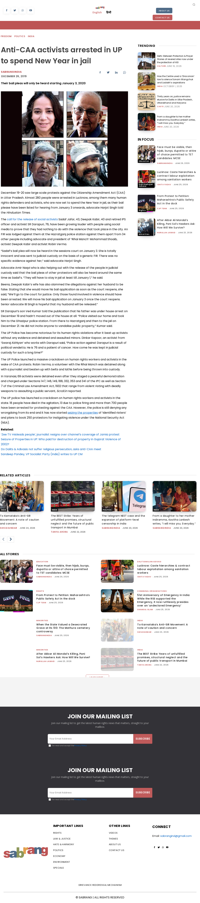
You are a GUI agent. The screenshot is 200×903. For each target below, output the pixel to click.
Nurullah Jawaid (166, 232)
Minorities (144, 234)
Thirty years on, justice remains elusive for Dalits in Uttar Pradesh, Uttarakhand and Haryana (174, 99)
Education (144, 161)
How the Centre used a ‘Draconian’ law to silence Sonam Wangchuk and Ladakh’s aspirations (176, 79)
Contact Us (162, 17)
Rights (142, 210)
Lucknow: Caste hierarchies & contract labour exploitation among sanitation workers (176, 175)
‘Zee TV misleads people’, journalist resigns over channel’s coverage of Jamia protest (60, 434)
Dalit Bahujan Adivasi (146, 185)
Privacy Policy (80, 745)
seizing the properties (83, 413)
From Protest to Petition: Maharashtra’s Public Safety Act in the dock (175, 199)
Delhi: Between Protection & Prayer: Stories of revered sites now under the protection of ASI (175, 59)
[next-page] (11, 539)
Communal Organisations (152, 591)
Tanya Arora (59, 531)
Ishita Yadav (164, 184)
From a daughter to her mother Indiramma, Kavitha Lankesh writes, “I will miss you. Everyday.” (176, 120)
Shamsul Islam (145, 609)
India (31, 36)
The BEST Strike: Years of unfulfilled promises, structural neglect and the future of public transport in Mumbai (162, 657)
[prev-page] (3, 539)
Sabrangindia (11, 72)
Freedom (6, 36)
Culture (161, 66)
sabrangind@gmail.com (176, 836)
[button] (193, 4)
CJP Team (162, 208)
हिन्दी (108, 12)
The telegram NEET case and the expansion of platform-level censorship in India (123, 519)
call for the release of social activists (32, 219)
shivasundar (8, 527)
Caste (160, 106)
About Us (164, 10)
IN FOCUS (146, 139)
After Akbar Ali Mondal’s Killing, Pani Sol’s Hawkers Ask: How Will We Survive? (176, 223)
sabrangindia (165, 163)
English (97, 12)
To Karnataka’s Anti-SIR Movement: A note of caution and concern (19, 519)
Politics (20, 36)
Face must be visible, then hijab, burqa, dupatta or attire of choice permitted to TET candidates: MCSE (176, 152)
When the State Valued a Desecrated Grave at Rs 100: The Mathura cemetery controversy (63, 628)
